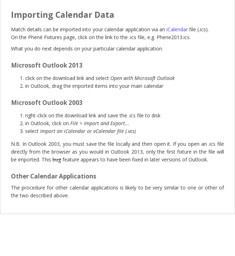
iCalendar (177, 29)
